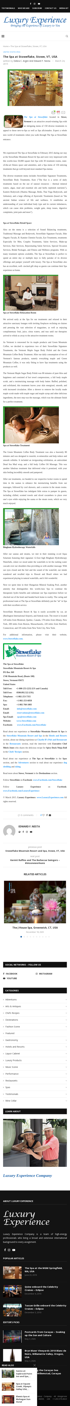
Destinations (11, 1019)
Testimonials (8, 8)
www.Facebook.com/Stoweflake (47, 780)
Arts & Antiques (13, 1006)
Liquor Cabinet (12, 1053)
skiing (18, 767)
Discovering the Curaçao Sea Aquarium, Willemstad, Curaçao (43, 1372)
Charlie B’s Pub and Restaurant (52, 740)
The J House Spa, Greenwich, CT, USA (35, 927)
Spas (7, 1087)
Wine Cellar (11, 1100)
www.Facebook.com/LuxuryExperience (21, 791)
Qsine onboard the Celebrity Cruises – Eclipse (41, 1288)
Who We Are (23, 8)
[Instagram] (34, 3)
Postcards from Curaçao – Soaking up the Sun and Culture (45, 1333)
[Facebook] (30, 3)
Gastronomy (11, 1040)
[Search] (66, 36)
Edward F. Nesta (29, 826)
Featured (9, 1033)
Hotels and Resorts (58, 736)
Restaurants (15, 744)
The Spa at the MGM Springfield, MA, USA (43, 1269)
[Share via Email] (50, 815)
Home (6, 46)
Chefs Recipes (12, 1012)
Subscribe (37, 8)
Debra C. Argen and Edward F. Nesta (32, 60)
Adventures (23, 762)
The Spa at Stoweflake (36, 117)
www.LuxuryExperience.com (50, 797)
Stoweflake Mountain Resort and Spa (24, 736)
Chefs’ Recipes (15, 752)
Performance (12, 1073)
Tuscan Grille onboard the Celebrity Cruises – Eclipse (45, 1307)
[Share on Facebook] (47, 815)
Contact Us (50, 8)
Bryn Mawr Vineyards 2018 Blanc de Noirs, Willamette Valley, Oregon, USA (45, 1354)
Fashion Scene (12, 1026)
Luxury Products (13, 1060)
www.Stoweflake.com (13, 639)
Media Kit (63, 8)
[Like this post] (43, 815)
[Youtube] (39, 3)
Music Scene (11, 1066)
